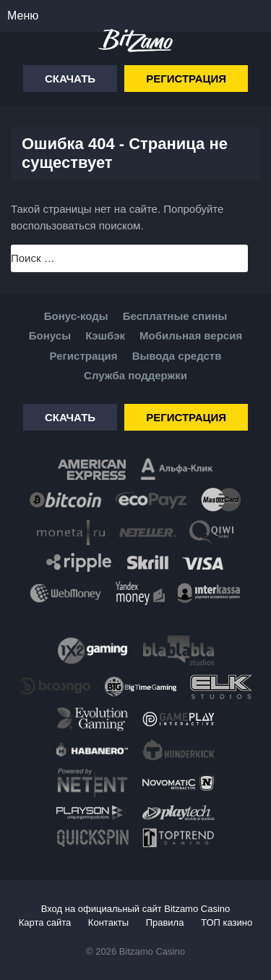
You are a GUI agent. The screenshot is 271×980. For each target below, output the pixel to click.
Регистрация (186, 78)
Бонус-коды (76, 316)
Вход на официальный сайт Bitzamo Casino (136, 908)
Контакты (108, 922)
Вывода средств (177, 356)
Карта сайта (45, 922)
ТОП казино (226, 922)
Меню (22, 15)
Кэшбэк (105, 335)
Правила (165, 922)
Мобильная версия (190, 335)
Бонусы (50, 335)
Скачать (70, 78)
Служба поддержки (135, 375)
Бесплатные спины (175, 316)
